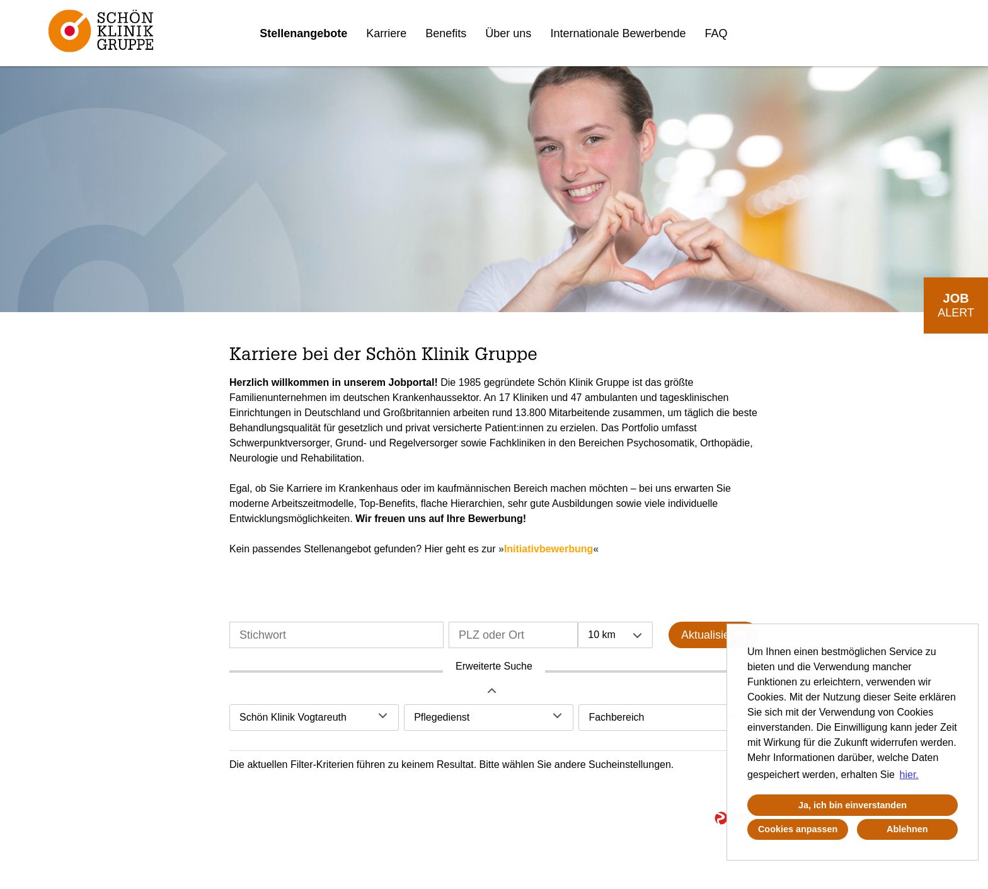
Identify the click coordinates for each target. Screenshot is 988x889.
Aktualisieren (713, 635)
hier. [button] (909, 774)
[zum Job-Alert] (956, 305)
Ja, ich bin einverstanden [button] (852, 805)
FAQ (716, 33)
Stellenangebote (303, 33)
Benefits (445, 33)
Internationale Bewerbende (618, 33)
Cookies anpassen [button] (797, 829)
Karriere (386, 33)
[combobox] (615, 635)
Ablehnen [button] (907, 829)
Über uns (508, 33)
